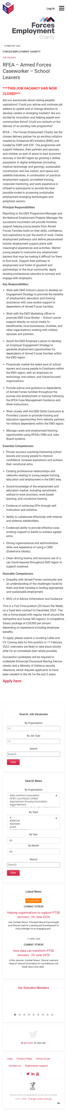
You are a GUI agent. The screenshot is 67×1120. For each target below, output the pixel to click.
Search (33, 748)
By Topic (33, 812)
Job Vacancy (9, 57)
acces (31, 826)
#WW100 (31, 820)
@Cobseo (28, 1043)
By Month (33, 845)
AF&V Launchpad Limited (31, 798)
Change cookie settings (40, 1099)
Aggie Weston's (31, 804)
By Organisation (34, 723)
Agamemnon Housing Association (31, 801)
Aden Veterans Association (31, 795)
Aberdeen (31, 823)
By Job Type (33, 735)
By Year (33, 834)
